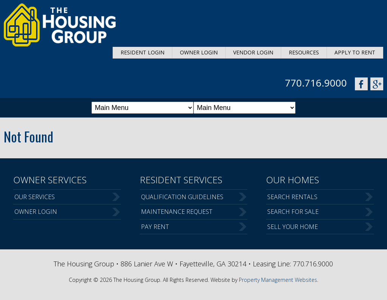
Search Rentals (292, 197)
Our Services (34, 197)
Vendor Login (253, 52)
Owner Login (199, 52)
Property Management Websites (278, 279)
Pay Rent (155, 227)
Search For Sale (293, 211)
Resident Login (142, 52)
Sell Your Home (292, 227)
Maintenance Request (176, 211)
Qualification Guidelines (182, 197)
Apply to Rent (354, 52)
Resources (304, 52)
